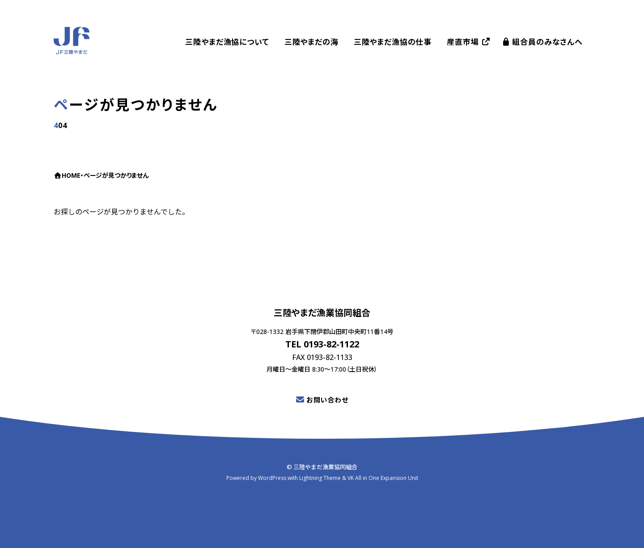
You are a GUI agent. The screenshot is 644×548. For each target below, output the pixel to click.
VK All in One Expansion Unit (382, 477)
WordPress (272, 477)
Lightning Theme (320, 477)
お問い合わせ (327, 399)
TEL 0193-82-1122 (322, 344)
